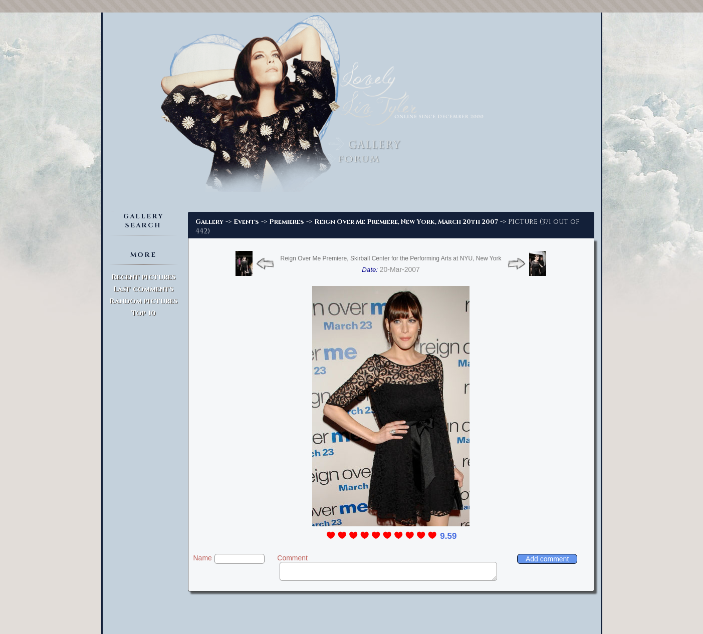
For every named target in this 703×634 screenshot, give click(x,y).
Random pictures (143, 301)
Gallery (209, 221)
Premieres (286, 221)
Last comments (143, 289)
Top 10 (143, 313)
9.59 (448, 536)
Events (246, 221)
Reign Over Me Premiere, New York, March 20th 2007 (406, 221)
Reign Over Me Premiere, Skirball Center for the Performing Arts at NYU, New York (391, 258)
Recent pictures (143, 277)
